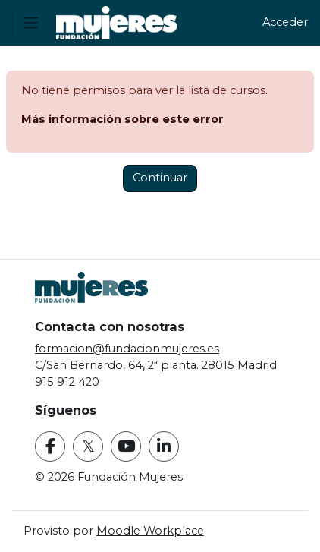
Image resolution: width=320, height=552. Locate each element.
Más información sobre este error (122, 119)
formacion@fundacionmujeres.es (127, 348)
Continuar (160, 178)
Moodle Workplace (150, 531)
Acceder (285, 22)
